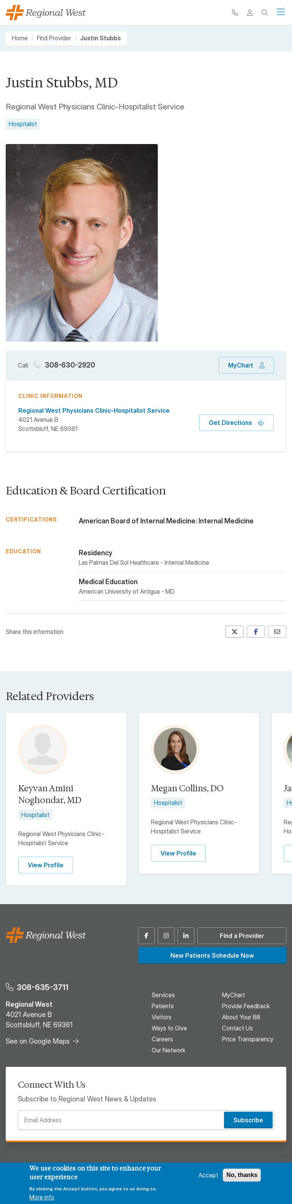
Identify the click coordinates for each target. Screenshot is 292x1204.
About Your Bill (241, 1017)
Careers (162, 1039)
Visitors (161, 1017)
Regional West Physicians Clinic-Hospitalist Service (94, 410)
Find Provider (54, 38)
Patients (163, 1006)
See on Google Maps (38, 1041)
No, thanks (241, 1175)
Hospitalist (23, 124)
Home (20, 38)
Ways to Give (169, 1028)
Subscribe (248, 1120)
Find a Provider (242, 935)
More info (41, 1197)
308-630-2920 (69, 365)
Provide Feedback (246, 1006)
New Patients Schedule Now (212, 955)
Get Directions (230, 422)
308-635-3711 (42, 987)
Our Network (169, 1050)
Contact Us (237, 1028)
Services (163, 995)
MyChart (240, 365)
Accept (208, 1175)
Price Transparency (247, 1039)
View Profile (45, 865)
